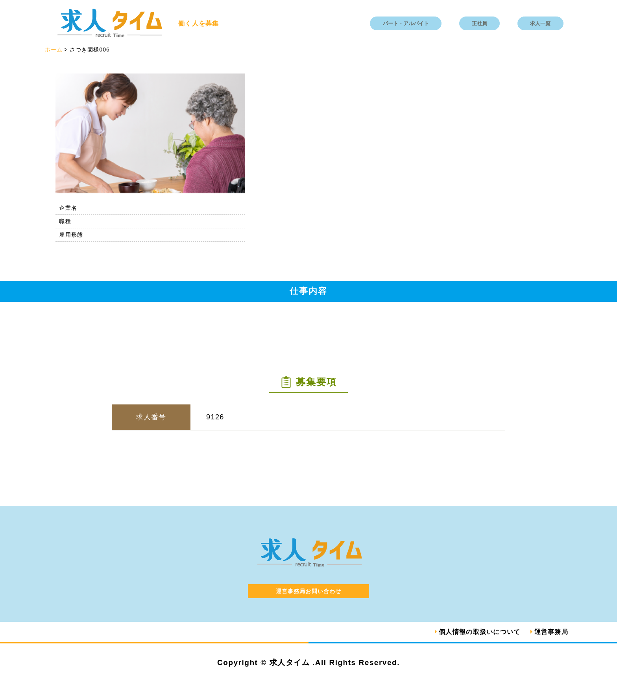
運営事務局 (551, 631)
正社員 (479, 23)
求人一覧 (540, 23)
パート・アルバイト (406, 23)
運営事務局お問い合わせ (308, 591)
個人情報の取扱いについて (479, 631)
